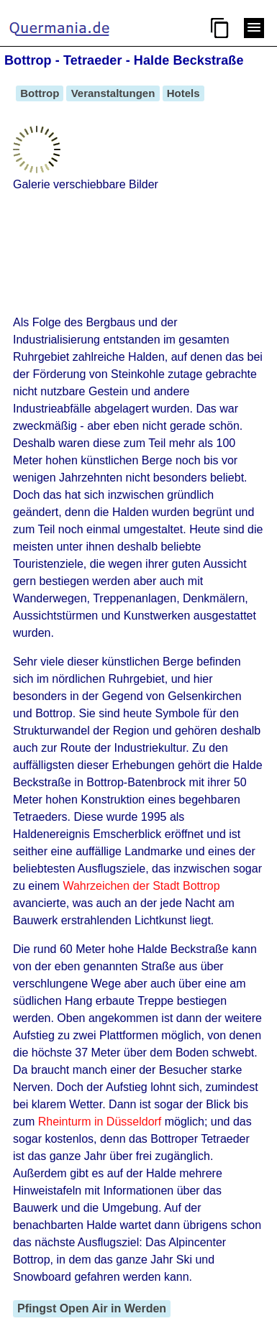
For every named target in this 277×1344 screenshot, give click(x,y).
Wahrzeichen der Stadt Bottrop (141, 886)
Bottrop (39, 93)
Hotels (183, 93)
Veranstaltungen (113, 93)
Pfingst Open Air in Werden (91, 1308)
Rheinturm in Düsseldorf (100, 1121)
